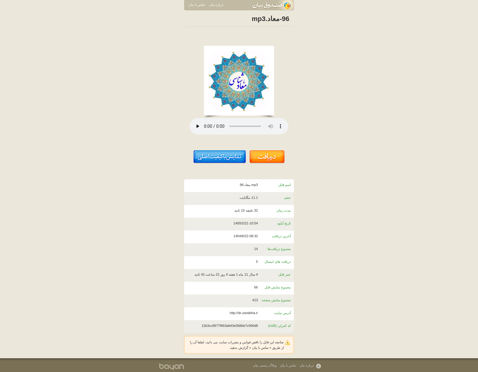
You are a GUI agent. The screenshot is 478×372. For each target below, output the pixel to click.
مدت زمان (283, 210)
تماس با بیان (197, 4)
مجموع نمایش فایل (278, 287)
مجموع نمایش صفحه (276, 300)
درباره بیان (216, 4)
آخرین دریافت (281, 236)
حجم (287, 197)
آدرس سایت (282, 313)
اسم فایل (284, 185)
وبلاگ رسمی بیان (264, 365)
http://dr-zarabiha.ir (244, 313)
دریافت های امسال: (277, 261)
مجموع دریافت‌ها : (278, 249)
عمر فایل (284, 274)
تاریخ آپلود (284, 223)
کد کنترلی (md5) (279, 325)
